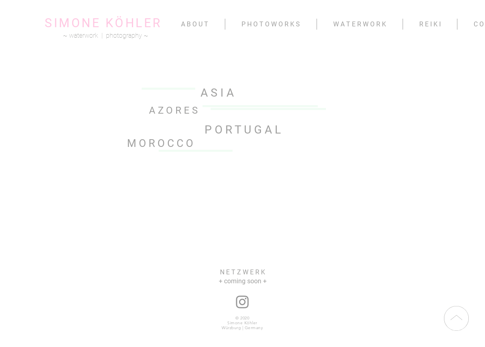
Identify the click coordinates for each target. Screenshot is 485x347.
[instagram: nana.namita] (242, 301)
